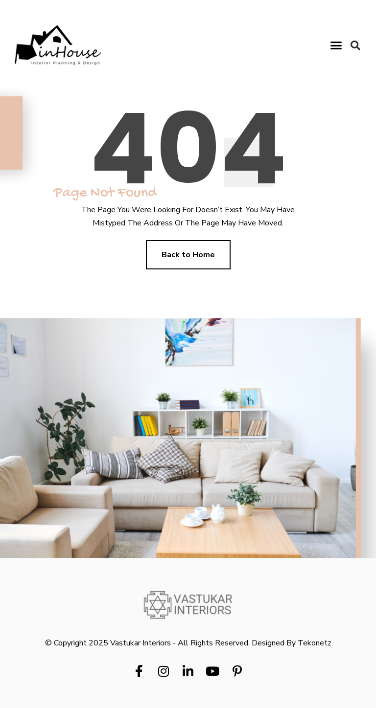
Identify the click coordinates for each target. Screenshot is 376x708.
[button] (336, 45)
